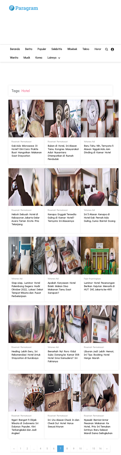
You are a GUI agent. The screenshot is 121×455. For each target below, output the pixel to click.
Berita (28, 49)
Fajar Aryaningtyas (92, 278)
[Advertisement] (74, 23)
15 (93, 448)
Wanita (14, 57)
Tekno (85, 49)
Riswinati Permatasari (21, 141)
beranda (15, 49)
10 (80, 448)
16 (100, 448)
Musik (26, 57)
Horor (97, 49)
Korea (38, 57)
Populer (41, 49)
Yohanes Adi (89, 141)
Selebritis (56, 49)
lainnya (53, 57)
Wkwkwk (72, 49)
